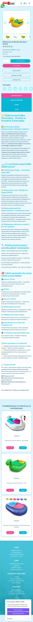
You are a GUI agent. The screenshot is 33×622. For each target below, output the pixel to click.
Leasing (16, 576)
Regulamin (16, 565)
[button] (28, 22)
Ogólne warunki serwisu (16, 563)
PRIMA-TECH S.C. (16, 550)
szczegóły (22, 447)
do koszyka (20, 61)
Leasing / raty (16, 79)
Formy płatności (16, 582)
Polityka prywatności (16, 569)
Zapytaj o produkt (16, 75)
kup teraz (16, 65)
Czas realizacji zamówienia (16, 580)
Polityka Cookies (16, 567)
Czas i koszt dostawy (17, 578)
